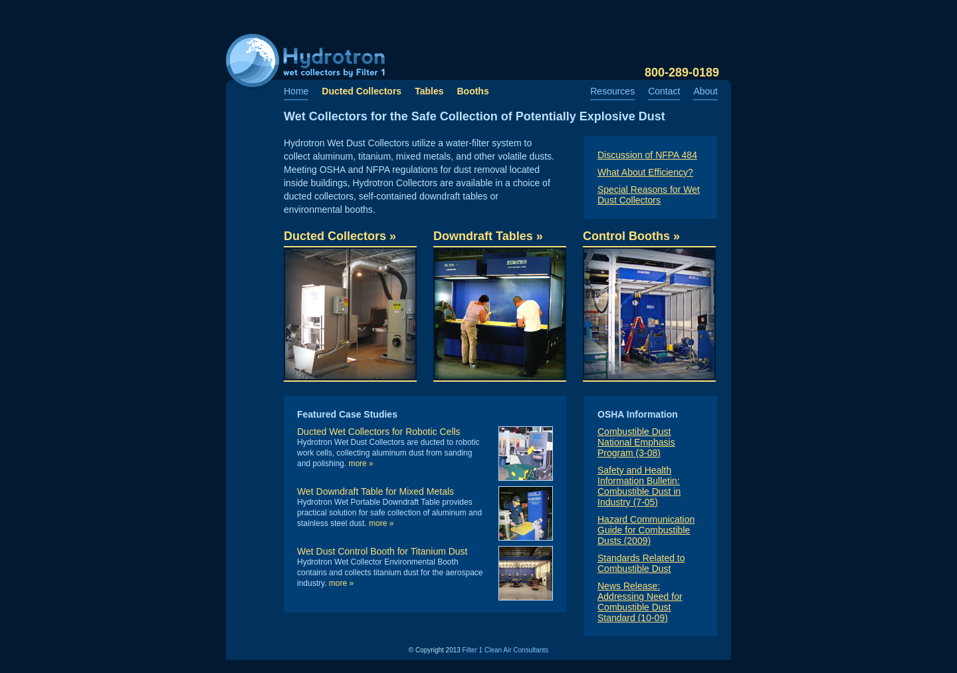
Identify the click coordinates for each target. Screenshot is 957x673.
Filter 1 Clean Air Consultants (506, 650)
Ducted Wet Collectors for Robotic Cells (379, 431)
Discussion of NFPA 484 (647, 155)
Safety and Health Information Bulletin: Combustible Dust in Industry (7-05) (639, 486)
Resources (612, 91)
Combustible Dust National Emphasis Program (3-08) (636, 442)
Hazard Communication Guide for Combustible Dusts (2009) (645, 530)
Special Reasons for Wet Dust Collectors (648, 194)
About (705, 91)
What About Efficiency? (645, 172)
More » (360, 463)
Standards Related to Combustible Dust (641, 563)
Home (296, 91)
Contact (664, 91)
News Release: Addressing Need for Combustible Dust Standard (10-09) (640, 602)
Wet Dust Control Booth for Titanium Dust (382, 551)
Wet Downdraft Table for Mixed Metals (375, 491)
